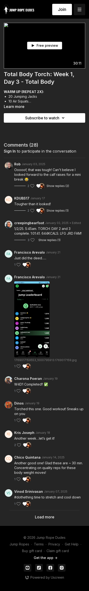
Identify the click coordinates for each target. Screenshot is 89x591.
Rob (17, 164)
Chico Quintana (27, 457)
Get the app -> (45, 558)
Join (62, 9)
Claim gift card (58, 551)
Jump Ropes (19, 544)
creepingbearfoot (29, 223)
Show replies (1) (58, 210)
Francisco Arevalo (29, 252)
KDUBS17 (21, 198)
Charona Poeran (28, 379)
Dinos (19, 403)
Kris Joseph (24, 433)
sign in (10, 151)
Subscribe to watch (45, 118)
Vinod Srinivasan (28, 491)
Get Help (72, 544)
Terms (39, 544)
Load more (44, 517)
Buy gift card (32, 551)
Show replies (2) (58, 186)
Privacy (54, 544)
